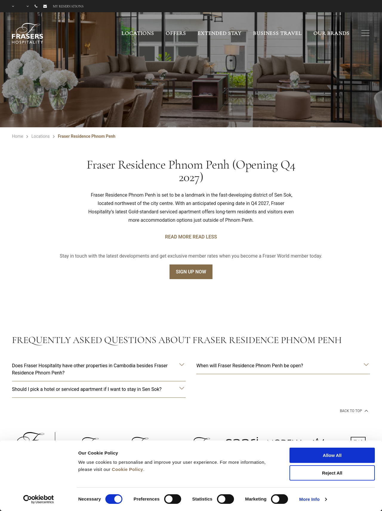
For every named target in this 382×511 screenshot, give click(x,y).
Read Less (204, 237)
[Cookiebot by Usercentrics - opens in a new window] (39, 499)
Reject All (332, 472)
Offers (176, 33)
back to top (353, 411)
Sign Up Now (191, 272)
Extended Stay (219, 33)
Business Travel (277, 33)
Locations (137, 33)
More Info (309, 499)
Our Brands (331, 33)
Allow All (332, 455)
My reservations (68, 6)
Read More (178, 237)
